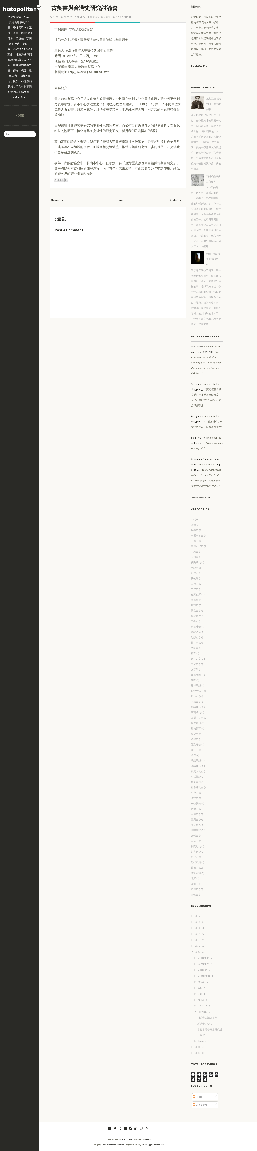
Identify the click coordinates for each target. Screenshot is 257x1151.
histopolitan (20, 9)
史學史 (194, 589)
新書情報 (196, 674)
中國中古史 (197, 535)
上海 (193, 524)
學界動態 (196, 615)
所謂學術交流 (204, 1023)
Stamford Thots (199, 437)
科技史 (194, 798)
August (202, 981)
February (203, 1011)
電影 (193, 878)
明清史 (194, 701)
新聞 (193, 680)
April (200, 999)
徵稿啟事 (196, 632)
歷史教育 (196, 728)
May (200, 993)
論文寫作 (196, 824)
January (202, 1041)
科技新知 (105, 17)
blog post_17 (198, 421)
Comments (200, 1104)
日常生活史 (197, 690)
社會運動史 (197, 787)
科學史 (194, 792)
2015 (197, 916)
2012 (197, 933)
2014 (197, 921)
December (204, 957)
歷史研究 (196, 733)
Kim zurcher (197, 346)
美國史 (194, 814)
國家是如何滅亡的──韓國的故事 (214, 104)
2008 (197, 1046)
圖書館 (194, 599)
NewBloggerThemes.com (153, 1144)
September (204, 975)
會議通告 (196, 707)
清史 (193, 755)
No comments (124, 17)
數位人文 (196, 658)
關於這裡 (196, 873)
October (202, 969)
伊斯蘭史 (196, 562)
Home (19, 115)
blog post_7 (197, 389)
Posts (197, 1096)
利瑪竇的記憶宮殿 (207, 1017)
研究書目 (196, 782)
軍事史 (194, 841)
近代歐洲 (196, 862)
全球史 (194, 567)
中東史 (194, 551)
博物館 (194, 578)
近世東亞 (196, 851)
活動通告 (196, 744)
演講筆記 (196, 760)
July (200, 987)
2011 (197, 939)
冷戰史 (194, 573)
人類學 (194, 557)
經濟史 (194, 808)
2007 (197, 1053)
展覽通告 (196, 626)
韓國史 (194, 889)
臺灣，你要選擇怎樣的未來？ (213, 259)
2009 (197, 951)
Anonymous (197, 384)
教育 (193, 653)
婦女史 (194, 610)
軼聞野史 (196, 846)
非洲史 (194, 883)
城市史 (194, 605)
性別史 (194, 642)
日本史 (194, 696)
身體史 (194, 835)
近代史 (194, 857)
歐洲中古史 (197, 717)
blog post (199, 443)
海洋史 (194, 749)
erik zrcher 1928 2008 (202, 351)
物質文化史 (197, 771)
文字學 (194, 669)
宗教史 (194, 621)
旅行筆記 (196, 685)
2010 (197, 945)
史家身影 (196, 594)
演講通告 (95, 17)
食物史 (194, 894)
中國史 (194, 540)
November (204, 963)
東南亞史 (196, 712)
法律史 (194, 739)
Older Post (177, 200)
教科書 (194, 648)
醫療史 (194, 867)
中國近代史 (197, 546)
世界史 (194, 530)
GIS (193, 519)
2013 (197, 928)
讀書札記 (196, 830)
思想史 (194, 637)
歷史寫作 (196, 723)
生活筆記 (196, 776)
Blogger (147, 1139)
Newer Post (59, 200)
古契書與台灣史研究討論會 (85, 7)
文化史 (194, 664)
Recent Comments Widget (200, 498)
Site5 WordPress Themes (113, 1144)
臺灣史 (194, 819)
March (201, 1005)
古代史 (194, 583)
